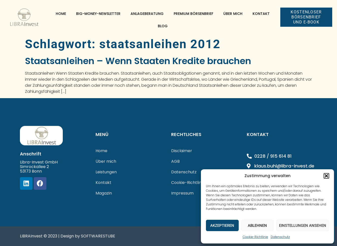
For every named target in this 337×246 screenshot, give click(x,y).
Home (61, 13)
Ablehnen (257, 225)
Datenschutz (280, 237)
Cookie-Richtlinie (255, 237)
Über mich (232, 13)
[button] (326, 175)
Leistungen (106, 172)
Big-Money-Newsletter (98, 13)
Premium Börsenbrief (193, 13)
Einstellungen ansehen (302, 225)
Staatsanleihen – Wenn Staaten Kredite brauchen (138, 60)
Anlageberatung (147, 13)
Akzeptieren (222, 225)
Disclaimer (181, 151)
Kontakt (261, 13)
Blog (163, 26)
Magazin (104, 193)
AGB (175, 161)
